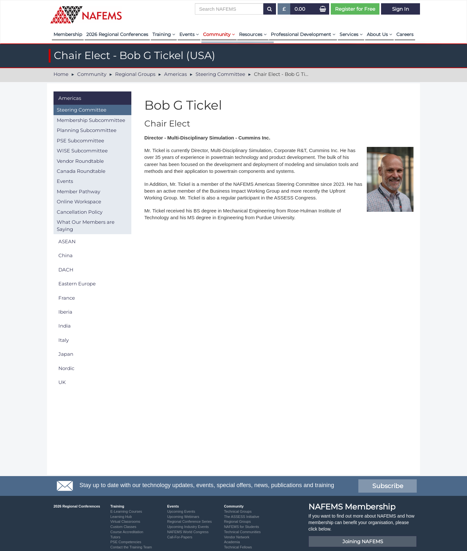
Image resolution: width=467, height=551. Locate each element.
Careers (404, 34)
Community (219, 34)
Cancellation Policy (79, 212)
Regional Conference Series (189, 521)
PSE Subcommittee (80, 141)
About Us (379, 34)
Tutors (115, 537)
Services (351, 34)
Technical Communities (242, 532)
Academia (232, 542)
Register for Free (355, 9)
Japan (65, 354)
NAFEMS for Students (241, 527)
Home (61, 74)
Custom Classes (123, 527)
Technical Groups (238, 511)
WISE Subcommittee (82, 151)
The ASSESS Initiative (241, 517)
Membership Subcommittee (91, 120)
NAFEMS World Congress (188, 532)
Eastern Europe (77, 284)
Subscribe (387, 486)
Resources (253, 34)
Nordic (66, 368)
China (65, 255)
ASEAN (67, 241)
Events (189, 34)
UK (62, 382)
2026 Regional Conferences (117, 34)
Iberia (65, 312)
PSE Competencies (125, 542)
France (66, 298)
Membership (68, 34)
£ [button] (284, 10)
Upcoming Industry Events (188, 527)
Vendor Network (236, 537)
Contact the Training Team (131, 547)
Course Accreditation (126, 532)
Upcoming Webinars (183, 517)
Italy (63, 340)
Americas (175, 74)
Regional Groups (135, 74)
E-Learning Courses (126, 511)
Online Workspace (79, 201)
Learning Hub (121, 517)
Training (163, 34)
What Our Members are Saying (85, 225)
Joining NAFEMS (362, 541)
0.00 (299, 9)
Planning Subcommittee (86, 130)
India (64, 326)
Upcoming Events (181, 511)
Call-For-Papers (179, 537)
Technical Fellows (238, 547)
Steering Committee (220, 74)
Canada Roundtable (81, 171)
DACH (65, 270)
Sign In (400, 9)
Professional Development (303, 34)
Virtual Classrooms (125, 521)
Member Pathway (78, 191)
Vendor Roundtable (80, 161)
